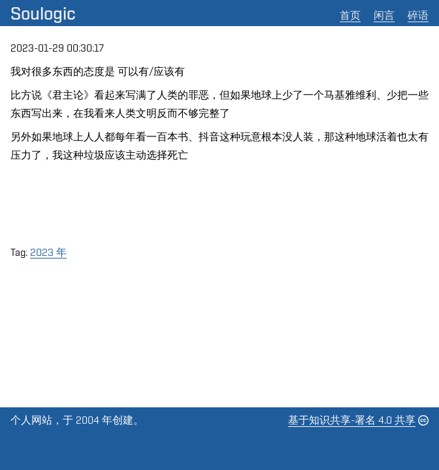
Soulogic (43, 13)
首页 (350, 15)
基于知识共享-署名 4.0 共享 (351, 420)
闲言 (384, 15)
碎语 (418, 15)
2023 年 (48, 252)
